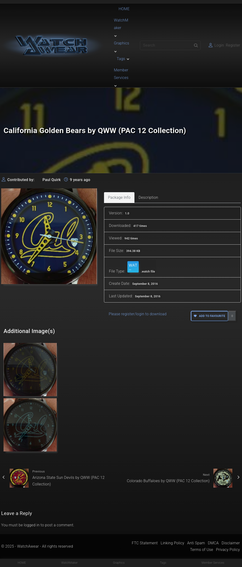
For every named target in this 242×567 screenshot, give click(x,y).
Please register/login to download (138, 314)
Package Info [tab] (119, 197)
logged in (32, 525)
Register (233, 45)
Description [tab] (148, 197)
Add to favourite (209, 316)
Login (219, 45)
